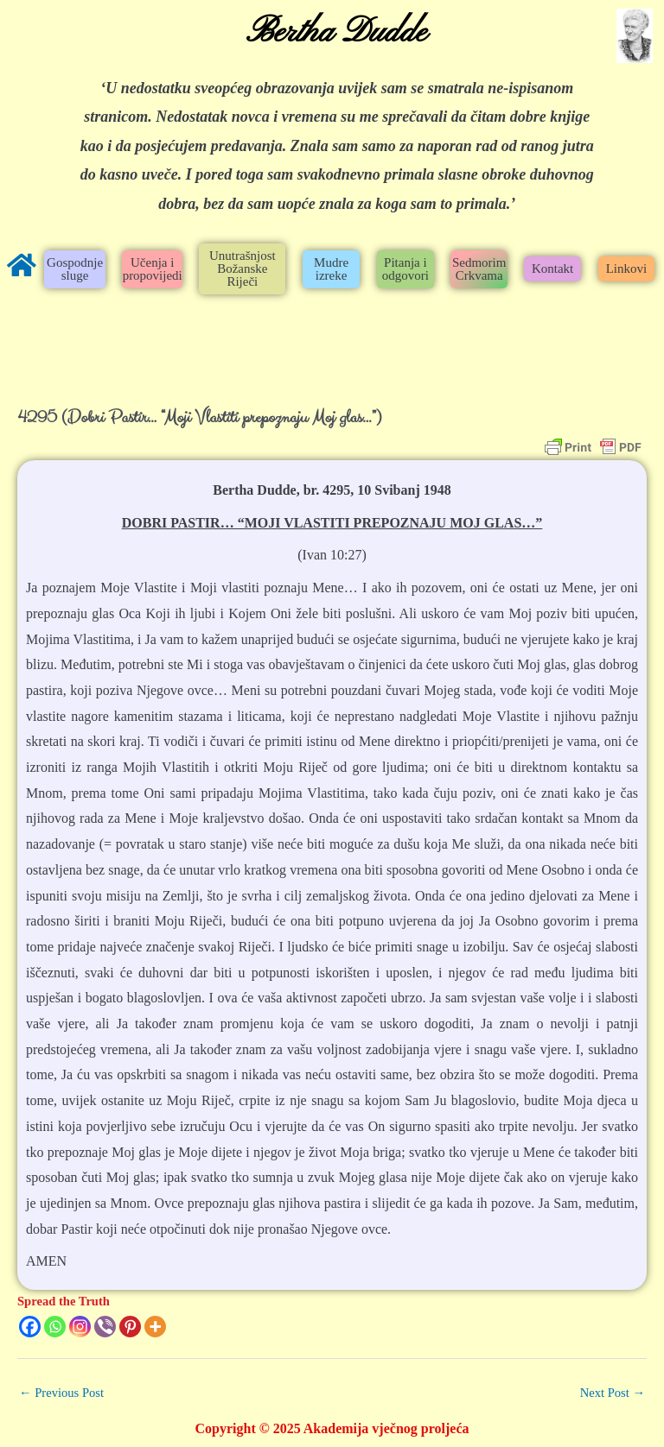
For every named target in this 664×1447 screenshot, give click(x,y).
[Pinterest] (130, 1326)
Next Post (612, 1393)
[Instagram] (80, 1326)
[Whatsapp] (55, 1326)
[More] (155, 1326)
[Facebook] (30, 1326)
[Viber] (105, 1326)
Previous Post (61, 1393)
